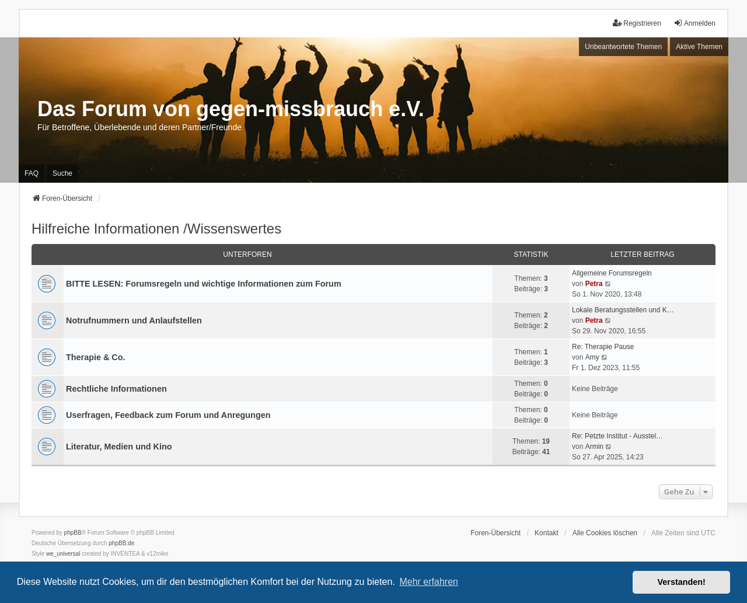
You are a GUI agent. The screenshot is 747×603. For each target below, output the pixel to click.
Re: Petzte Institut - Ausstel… (617, 436)
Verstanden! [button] (682, 582)
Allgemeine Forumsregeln (612, 273)
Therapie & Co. (95, 357)
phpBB (73, 532)
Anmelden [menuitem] (694, 23)
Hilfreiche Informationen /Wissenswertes (156, 228)
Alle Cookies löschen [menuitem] (605, 533)
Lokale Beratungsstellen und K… (623, 310)
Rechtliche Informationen (116, 388)
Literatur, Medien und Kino (119, 446)
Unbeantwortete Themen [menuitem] (623, 47)
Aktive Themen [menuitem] (699, 47)
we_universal (63, 553)
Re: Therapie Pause (603, 347)
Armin (594, 446)
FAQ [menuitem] (32, 173)
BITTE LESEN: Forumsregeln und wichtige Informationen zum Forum (203, 283)
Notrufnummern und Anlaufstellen (134, 320)
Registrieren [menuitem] (637, 23)
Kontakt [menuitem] (546, 533)
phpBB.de (121, 543)
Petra (594, 284)
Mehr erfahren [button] (428, 582)
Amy (592, 357)
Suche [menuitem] (62, 173)
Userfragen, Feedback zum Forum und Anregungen (168, 415)
